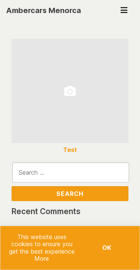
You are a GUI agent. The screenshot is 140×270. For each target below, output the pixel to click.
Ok (106, 247)
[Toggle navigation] (124, 10)
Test (70, 150)
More (41, 258)
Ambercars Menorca (43, 10)
